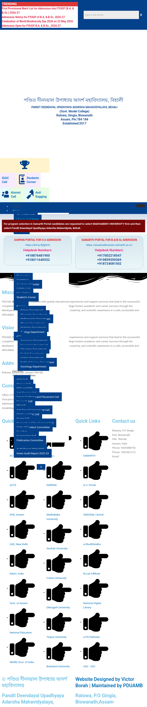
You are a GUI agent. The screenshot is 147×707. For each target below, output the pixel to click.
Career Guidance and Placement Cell (38, 396)
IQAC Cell (5, 180)
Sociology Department (33, 366)
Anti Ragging (41, 194)
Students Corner (33, 180)
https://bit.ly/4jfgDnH (37, 244)
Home (16, 206)
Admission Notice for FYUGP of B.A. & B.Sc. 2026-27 (33, 17)
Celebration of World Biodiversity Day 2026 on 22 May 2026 (37, 21)
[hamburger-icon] (140, 205)
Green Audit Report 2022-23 (33, 453)
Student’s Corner (26, 297)
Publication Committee (30, 440)
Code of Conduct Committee (33, 427)
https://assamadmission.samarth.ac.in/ (109, 244)
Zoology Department (32, 331)
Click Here (126, 456)
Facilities (18, 370)
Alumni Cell (15, 194)
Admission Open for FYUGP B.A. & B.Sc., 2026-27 (31, 25)
